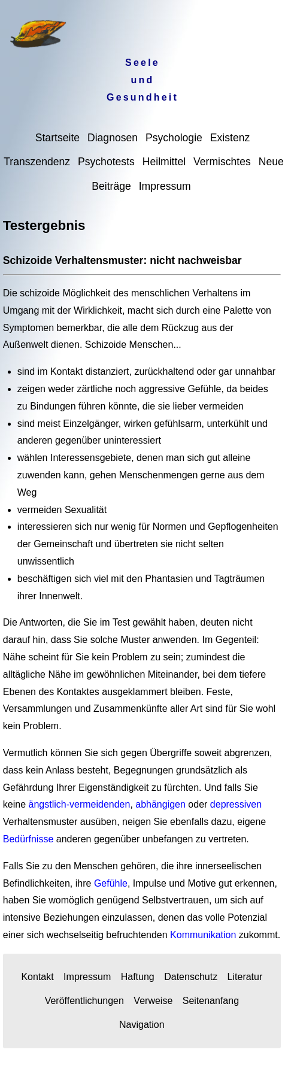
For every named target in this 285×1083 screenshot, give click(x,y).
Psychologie (173, 138)
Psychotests (106, 162)
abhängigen (160, 804)
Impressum (165, 186)
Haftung (137, 977)
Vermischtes (222, 162)
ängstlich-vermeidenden (80, 804)
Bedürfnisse (28, 839)
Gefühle (111, 883)
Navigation (142, 1025)
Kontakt (37, 977)
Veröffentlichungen (84, 1001)
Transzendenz (37, 162)
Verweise (153, 1001)
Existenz (230, 138)
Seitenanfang (211, 1001)
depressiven (236, 804)
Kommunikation (203, 935)
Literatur (245, 977)
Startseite (57, 138)
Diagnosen (112, 138)
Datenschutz (190, 977)
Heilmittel (164, 162)
